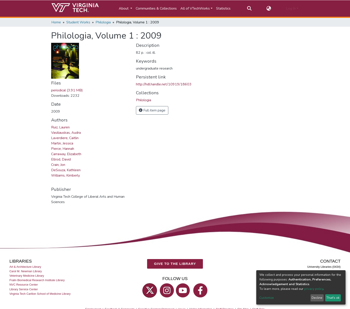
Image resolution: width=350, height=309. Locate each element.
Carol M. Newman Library (25, 271)
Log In (291, 8)
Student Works (78, 22)
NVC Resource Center (23, 284)
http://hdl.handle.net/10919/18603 (164, 84)
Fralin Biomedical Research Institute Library (37, 280)
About (124, 8)
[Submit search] (249, 8)
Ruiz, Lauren (60, 127)
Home (56, 22)
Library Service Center (23, 289)
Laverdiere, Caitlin (65, 138)
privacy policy (313, 289)
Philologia (103, 22)
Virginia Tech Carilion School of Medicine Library (40, 293)
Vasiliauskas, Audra (66, 132)
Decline (317, 298)
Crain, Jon (58, 164)
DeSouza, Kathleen (66, 170)
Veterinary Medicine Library (26, 275)
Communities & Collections (156, 8)
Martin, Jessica (62, 143)
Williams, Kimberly (65, 175)
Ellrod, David (61, 159)
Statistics (223, 8)
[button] (269, 8)
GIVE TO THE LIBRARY (175, 264)
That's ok (333, 298)
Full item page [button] (152, 110)
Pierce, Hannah (62, 148)
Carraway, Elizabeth (66, 154)
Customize (266, 298)
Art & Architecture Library (25, 266)
